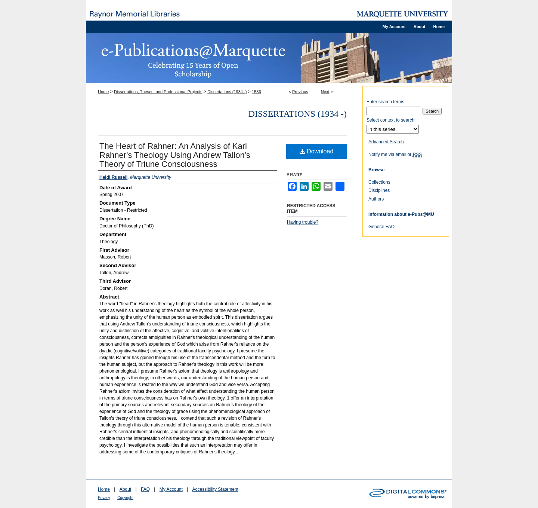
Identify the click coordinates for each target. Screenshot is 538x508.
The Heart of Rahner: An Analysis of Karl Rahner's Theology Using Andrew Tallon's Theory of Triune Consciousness (174, 155)
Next (325, 91)
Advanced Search (386, 141)
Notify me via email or (395, 154)
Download (317, 151)
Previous (300, 91)
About (125, 489)
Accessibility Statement (215, 489)
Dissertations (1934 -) (227, 91)
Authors (376, 199)
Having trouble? (302, 222)
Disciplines (379, 190)
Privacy (104, 498)
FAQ (145, 489)
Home (103, 91)
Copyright (125, 498)
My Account (171, 489)
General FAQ (381, 226)
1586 (256, 91)
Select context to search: (391, 120)
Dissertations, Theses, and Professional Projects (158, 91)
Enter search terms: (386, 101)
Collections (379, 182)
